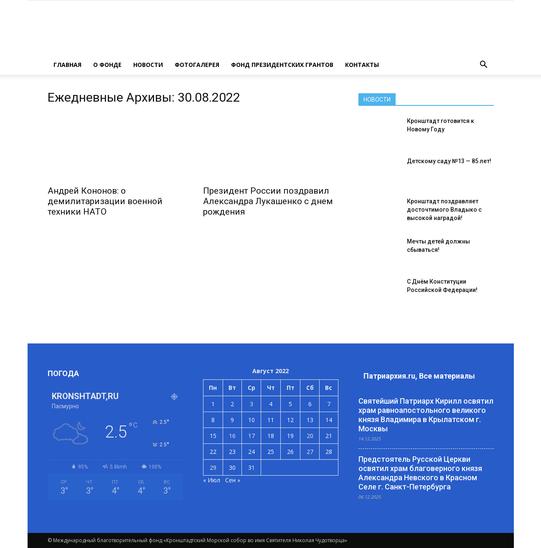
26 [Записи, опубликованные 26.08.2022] (290, 452)
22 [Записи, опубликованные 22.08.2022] (213, 452)
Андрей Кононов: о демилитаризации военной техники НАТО (105, 201)
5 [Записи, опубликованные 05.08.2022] (290, 404)
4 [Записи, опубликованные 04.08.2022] (270, 404)
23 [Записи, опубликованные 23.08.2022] (232, 452)
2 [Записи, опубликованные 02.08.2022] (232, 404)
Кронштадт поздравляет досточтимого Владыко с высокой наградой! (444, 209)
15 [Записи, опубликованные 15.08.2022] (213, 436)
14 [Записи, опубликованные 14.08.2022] (328, 420)
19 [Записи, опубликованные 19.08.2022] (290, 436)
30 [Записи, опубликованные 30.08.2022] (232, 467)
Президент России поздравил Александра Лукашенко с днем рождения (268, 201)
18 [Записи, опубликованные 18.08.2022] (270, 436)
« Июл (211, 480)
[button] (484, 65)
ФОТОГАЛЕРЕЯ (197, 65)
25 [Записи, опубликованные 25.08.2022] (270, 452)
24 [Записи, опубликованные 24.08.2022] (251, 452)
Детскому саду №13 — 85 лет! (449, 161)
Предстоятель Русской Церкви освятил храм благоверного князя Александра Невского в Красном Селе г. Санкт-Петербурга (420, 473)
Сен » (232, 480)
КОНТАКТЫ (362, 65)
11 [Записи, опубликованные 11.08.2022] (270, 420)
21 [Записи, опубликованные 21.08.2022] (328, 436)
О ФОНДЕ (107, 65)
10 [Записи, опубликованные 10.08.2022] (251, 420)
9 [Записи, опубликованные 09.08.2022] (232, 420)
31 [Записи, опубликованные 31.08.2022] (251, 467)
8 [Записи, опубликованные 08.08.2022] (213, 420)
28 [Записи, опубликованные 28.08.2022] (328, 452)
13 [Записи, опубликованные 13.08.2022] (310, 420)
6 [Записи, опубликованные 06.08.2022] (310, 404)
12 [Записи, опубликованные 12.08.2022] (290, 420)
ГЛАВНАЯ (67, 65)
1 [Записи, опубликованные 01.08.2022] (213, 404)
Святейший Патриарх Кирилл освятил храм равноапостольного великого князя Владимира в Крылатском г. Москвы (425, 415)
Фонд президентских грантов (282, 65)
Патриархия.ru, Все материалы (419, 375)
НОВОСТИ (148, 65)
